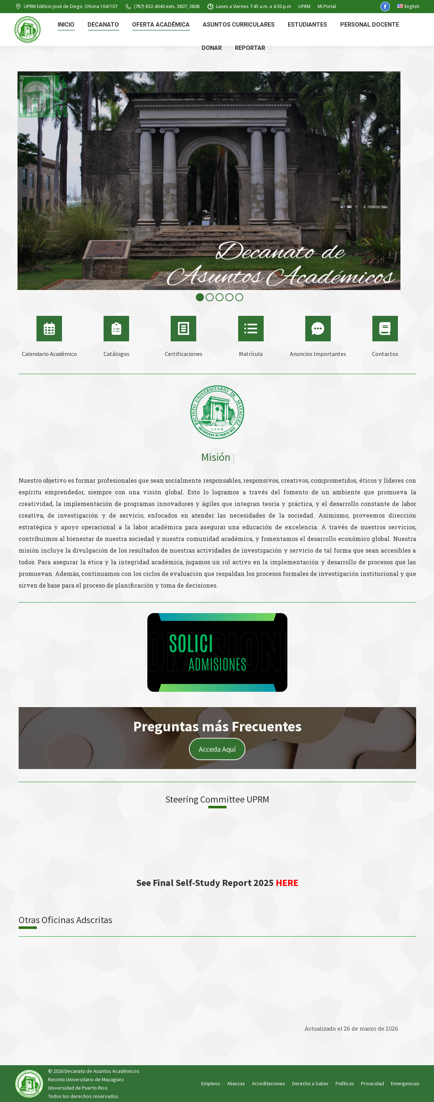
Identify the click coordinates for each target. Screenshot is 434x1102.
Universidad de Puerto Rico (78, 1088)
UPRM (304, 6)
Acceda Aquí (217, 755)
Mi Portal (327, 6)
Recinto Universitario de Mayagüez (86, 1079)
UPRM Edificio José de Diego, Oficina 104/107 (66, 6)
